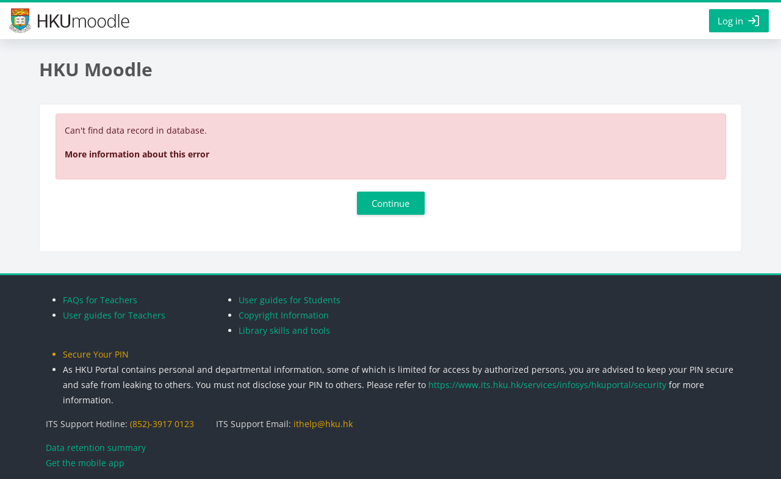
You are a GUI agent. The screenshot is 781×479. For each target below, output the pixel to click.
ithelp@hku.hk (323, 424)
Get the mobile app (85, 463)
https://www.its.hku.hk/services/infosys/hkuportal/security (547, 385)
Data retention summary (96, 447)
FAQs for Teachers (100, 300)
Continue (390, 203)
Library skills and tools (284, 330)
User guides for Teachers (114, 315)
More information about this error (137, 154)
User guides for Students (289, 300)
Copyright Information (284, 315)
